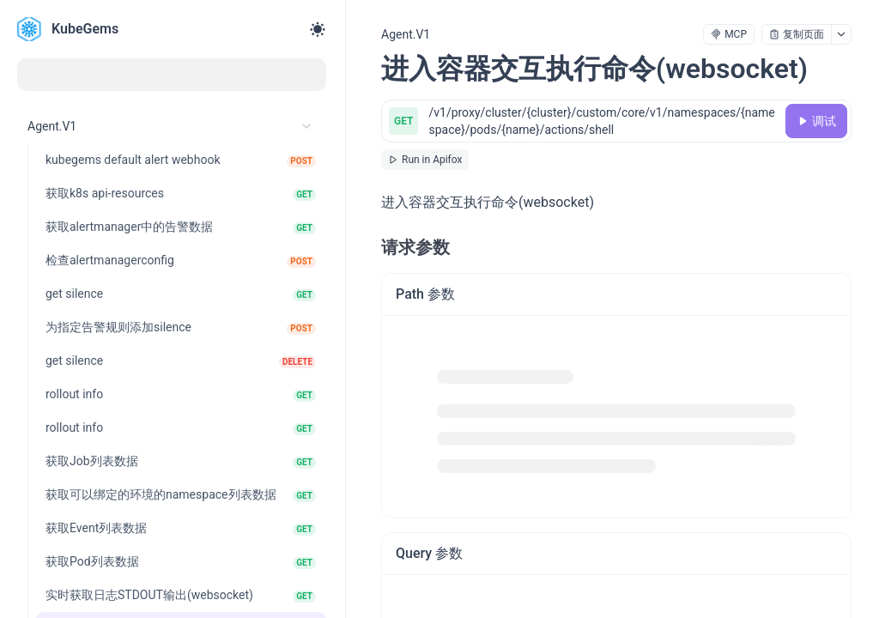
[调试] (816, 121)
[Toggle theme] (317, 29)
